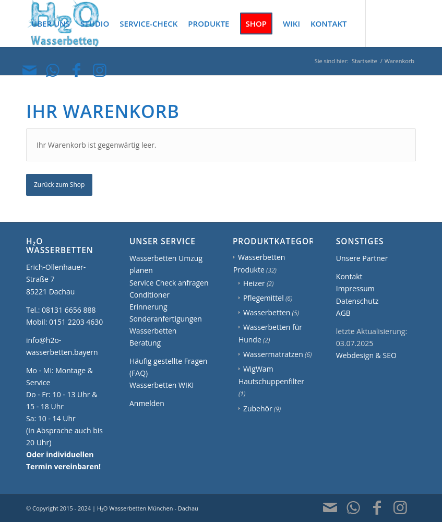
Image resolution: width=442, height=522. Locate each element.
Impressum (355, 288)
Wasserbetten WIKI (161, 385)
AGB (343, 313)
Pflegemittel (263, 298)
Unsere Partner (362, 258)
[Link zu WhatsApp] (53, 70)
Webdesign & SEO (366, 355)
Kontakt (349, 276)
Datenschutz (357, 301)
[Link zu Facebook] (76, 70)
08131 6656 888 (68, 310)
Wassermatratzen (273, 354)
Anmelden (146, 403)
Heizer (254, 283)
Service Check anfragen (169, 283)
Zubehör (257, 408)
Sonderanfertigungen (165, 319)
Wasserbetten (267, 312)
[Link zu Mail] (29, 70)
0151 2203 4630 (76, 322)
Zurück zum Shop (59, 184)
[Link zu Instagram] (99, 70)
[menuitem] (50, 23)
